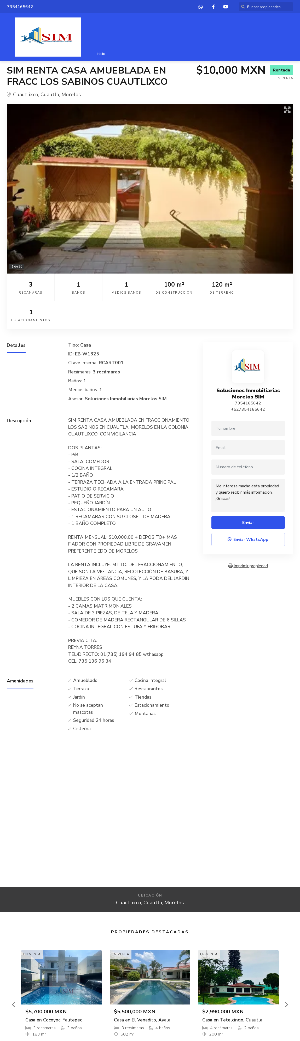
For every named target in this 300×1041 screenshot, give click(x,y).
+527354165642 (248, 381)
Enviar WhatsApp (248, 512)
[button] (14, 977)
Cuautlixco (25, 94)
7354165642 (248, 375)
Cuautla (50, 94)
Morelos (71, 94)
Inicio (100, 54)
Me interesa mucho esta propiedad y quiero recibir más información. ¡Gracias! (248, 467)
